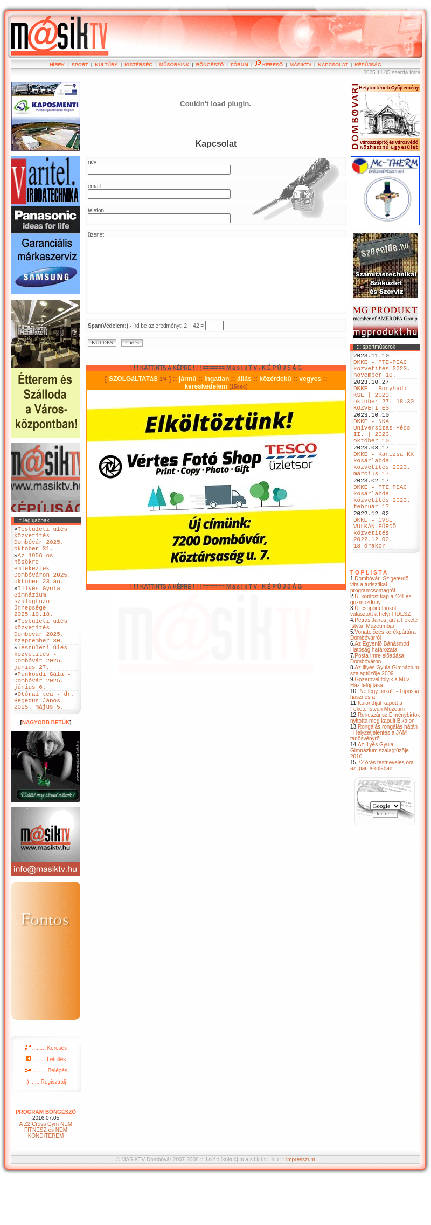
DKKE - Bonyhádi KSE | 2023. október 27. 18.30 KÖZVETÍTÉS (383, 409)
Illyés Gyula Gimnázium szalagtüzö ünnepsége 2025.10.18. (37, 620)
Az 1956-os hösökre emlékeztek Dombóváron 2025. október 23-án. (42, 579)
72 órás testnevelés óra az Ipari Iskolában (382, 814)
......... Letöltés (46, 1105)
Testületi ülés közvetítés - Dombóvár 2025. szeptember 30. (40, 657)
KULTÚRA (106, 64)
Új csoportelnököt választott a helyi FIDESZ (380, 660)
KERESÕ (269, 64)
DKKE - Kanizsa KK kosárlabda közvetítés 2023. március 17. (383, 491)
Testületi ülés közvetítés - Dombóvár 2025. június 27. (40, 690)
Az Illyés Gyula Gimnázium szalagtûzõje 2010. (379, 799)
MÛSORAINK (174, 64)
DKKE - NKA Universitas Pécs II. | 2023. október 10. (382, 450)
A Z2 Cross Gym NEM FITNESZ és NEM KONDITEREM (45, 1175)
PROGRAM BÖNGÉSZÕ (46, 1157)
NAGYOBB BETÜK (45, 768)
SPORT (80, 64)
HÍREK (57, 64)
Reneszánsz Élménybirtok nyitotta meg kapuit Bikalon (385, 766)
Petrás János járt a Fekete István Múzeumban (384, 671)
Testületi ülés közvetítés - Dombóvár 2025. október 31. (40, 542)
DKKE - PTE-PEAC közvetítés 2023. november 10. (382, 373)
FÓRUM (239, 64)
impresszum (300, 1205)
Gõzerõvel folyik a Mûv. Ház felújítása (380, 731)
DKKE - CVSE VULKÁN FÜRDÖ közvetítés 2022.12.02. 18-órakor (374, 577)
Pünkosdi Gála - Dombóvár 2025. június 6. (42, 719)
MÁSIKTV (300, 64)
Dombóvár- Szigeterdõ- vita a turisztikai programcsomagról (380, 633)
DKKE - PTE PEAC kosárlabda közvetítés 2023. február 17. (382, 532)
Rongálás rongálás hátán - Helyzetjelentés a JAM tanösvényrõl (384, 781)
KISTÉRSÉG (138, 64)
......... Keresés (46, 1093)
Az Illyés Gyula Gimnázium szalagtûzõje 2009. (384, 719)
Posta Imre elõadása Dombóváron (377, 707)
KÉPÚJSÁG (367, 64)
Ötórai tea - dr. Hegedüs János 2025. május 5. (44, 743)
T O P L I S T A (368, 621)
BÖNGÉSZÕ (210, 64)
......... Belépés (45, 1116)
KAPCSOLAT (332, 64)
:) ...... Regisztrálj (45, 1127)
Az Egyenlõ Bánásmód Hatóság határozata (379, 695)
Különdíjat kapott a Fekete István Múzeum (377, 754)
